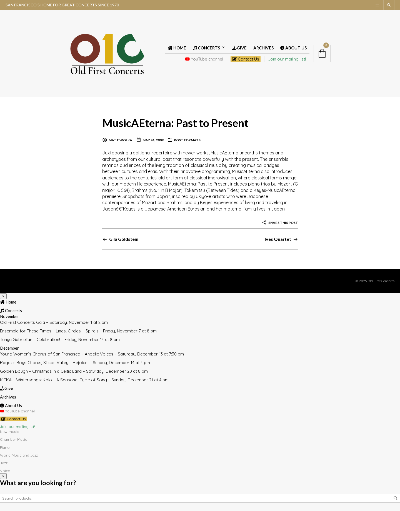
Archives (263, 47)
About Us (293, 47)
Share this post (279, 223)
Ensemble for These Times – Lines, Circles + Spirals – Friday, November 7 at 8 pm (78, 331)
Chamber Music (13, 439)
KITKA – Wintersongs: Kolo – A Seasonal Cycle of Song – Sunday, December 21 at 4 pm (84, 379)
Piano (5, 447)
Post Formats (187, 140)
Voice (5, 471)
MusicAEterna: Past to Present (176, 122)
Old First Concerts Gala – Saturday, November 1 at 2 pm (54, 322)
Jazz (4, 463)
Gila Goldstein (123, 239)
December (9, 347)
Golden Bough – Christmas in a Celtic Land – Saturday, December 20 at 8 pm (74, 371)
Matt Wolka (120, 140)
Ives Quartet (278, 239)
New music (9, 431)
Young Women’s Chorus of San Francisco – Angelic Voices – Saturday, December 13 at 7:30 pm (92, 354)
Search (395, 498)
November (9, 316)
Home (177, 47)
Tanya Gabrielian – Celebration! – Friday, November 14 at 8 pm (60, 339)
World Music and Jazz (19, 455)
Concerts (206, 47)
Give (239, 47)
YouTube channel (204, 59)
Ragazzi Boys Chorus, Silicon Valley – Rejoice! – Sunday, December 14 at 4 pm (75, 362)
